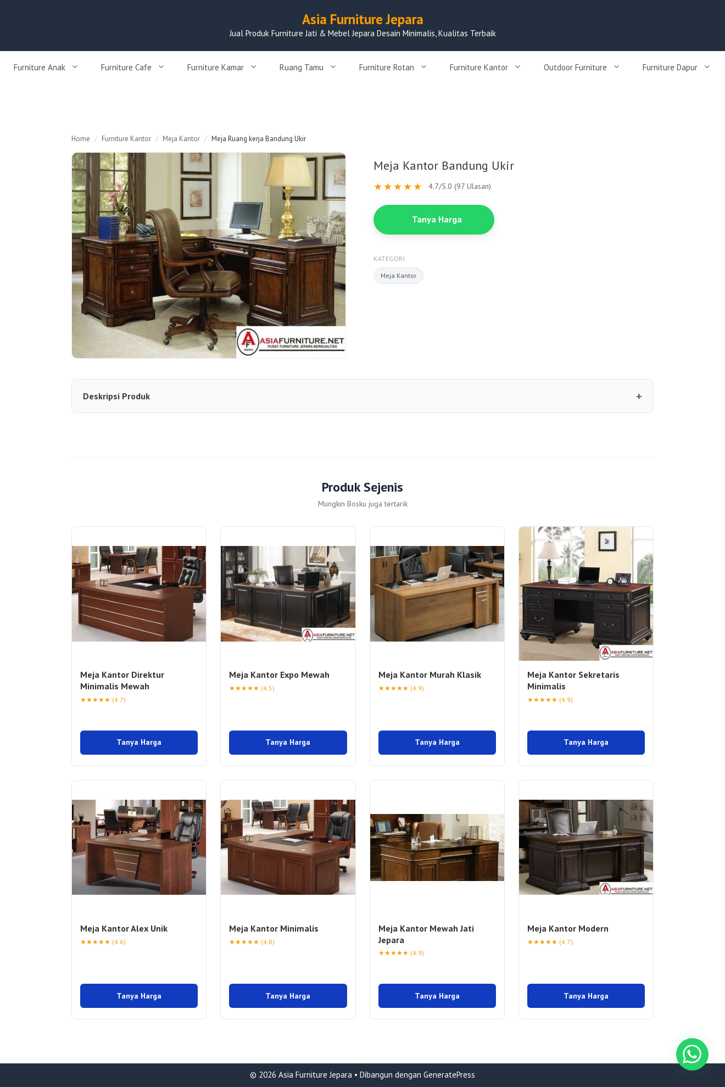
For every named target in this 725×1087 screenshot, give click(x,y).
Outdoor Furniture (588, 67)
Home (80, 138)
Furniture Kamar (228, 67)
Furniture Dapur (682, 67)
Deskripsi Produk (116, 396)
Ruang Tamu (314, 67)
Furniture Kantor (491, 67)
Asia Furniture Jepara (362, 19)
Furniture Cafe (138, 67)
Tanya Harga (437, 219)
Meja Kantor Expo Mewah (279, 674)
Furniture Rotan (399, 67)
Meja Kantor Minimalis (274, 928)
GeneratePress (449, 1074)
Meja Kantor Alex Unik (124, 928)
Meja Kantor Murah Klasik (429, 674)
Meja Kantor (181, 138)
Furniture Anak (52, 67)
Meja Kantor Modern (568, 928)
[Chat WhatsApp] (692, 1054)
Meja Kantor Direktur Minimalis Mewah (122, 680)
